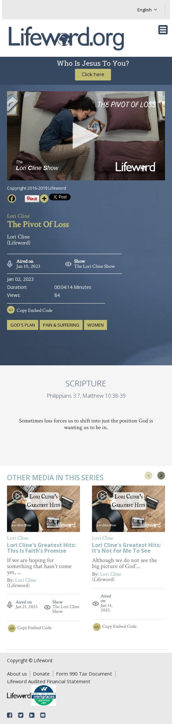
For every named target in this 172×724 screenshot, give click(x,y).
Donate (41, 673)
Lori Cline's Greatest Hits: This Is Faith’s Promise (41, 548)
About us (17, 673)
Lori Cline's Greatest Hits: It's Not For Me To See (126, 548)
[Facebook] (12, 198)
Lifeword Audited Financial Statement (48, 681)
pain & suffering (61, 325)
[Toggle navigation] (163, 29)
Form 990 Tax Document (84, 673)
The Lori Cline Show (94, 266)
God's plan (22, 325)
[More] (44, 198)
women (95, 325)
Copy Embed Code (34, 310)
